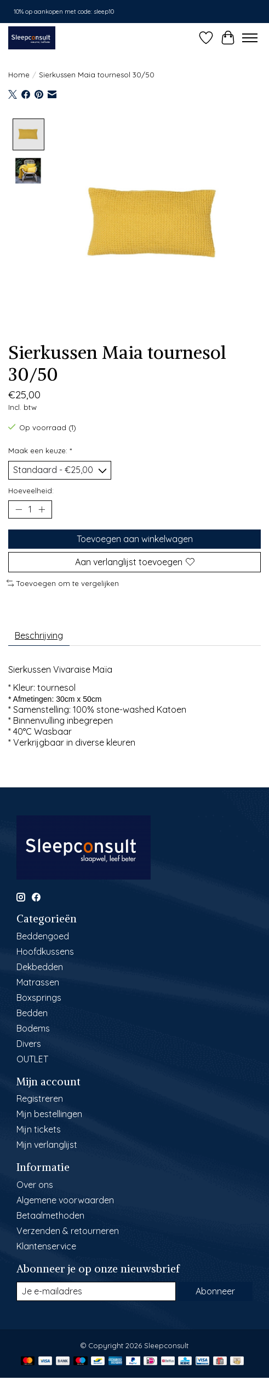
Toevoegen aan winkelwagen (135, 538)
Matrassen (37, 981)
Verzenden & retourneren (67, 1230)
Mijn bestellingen (49, 1113)
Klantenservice (46, 1245)
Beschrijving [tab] (39, 634)
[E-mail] (96, 1290)
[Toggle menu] (250, 38)
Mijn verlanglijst (46, 1144)
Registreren (39, 1098)
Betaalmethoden (50, 1214)
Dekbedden (39, 966)
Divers (28, 1043)
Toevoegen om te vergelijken (63, 582)
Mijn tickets (38, 1129)
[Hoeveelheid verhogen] (42, 509)
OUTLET (32, 1058)
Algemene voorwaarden (65, 1199)
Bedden (32, 1012)
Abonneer (215, 1290)
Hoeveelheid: (31, 490)
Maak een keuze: (40, 450)
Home (19, 74)
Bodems (33, 1027)
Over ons (34, 1184)
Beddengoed (42, 935)
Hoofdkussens (45, 950)
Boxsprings (38, 997)
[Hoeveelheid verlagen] (19, 509)
